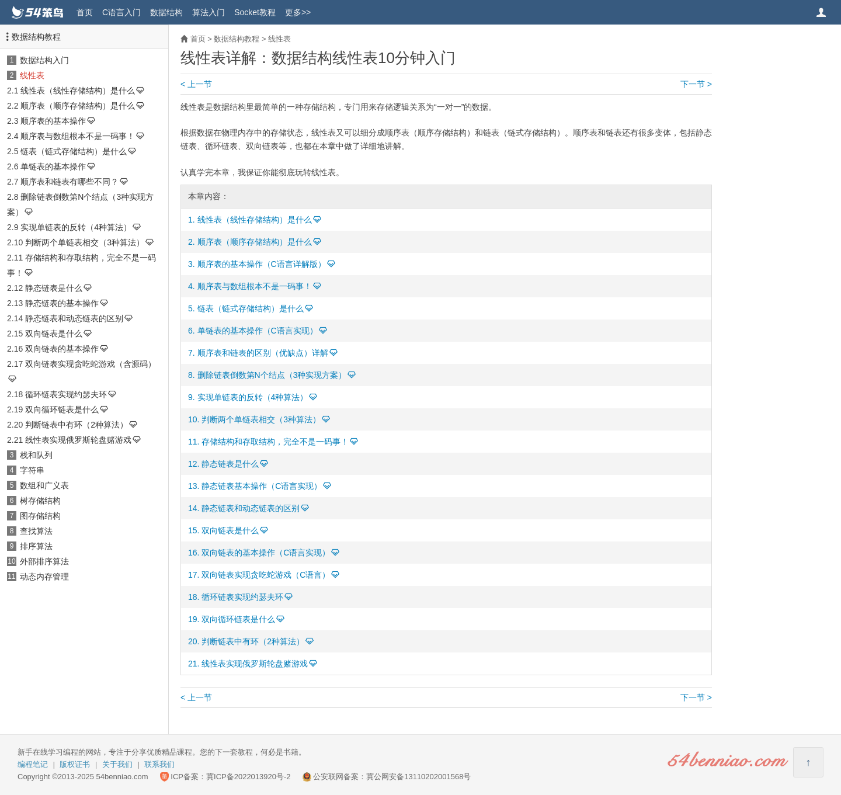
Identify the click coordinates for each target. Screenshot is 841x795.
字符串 (32, 470)
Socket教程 (255, 12)
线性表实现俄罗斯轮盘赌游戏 (78, 440)
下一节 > (696, 84)
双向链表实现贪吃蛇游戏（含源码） (90, 364)
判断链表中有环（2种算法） (76, 424)
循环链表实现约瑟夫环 (66, 394)
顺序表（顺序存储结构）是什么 (77, 105)
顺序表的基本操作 (53, 121)
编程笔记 (33, 764)
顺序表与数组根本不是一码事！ (77, 136)
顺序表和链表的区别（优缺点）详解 (262, 352)
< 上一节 (196, 84)
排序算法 (36, 546)
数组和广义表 (44, 485)
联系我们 (159, 764)
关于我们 (117, 764)
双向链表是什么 (53, 333)
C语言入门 (121, 12)
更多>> (298, 12)
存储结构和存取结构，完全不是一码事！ (275, 441)
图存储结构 (40, 515)
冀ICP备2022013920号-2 (248, 776)
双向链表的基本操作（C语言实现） (265, 552)
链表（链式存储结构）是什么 (73, 151)
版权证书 (75, 764)
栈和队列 (36, 455)
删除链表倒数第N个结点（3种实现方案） (272, 375)
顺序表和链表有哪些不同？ (69, 181)
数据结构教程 (36, 36)
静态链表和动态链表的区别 (74, 318)
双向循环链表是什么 (62, 409)
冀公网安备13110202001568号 (418, 776)
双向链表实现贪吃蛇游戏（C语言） (265, 574)
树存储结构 (40, 500)
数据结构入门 (44, 60)
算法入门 (208, 12)
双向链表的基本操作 (62, 348)
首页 (85, 12)
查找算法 (36, 531)
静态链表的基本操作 (62, 303)
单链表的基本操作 (53, 166)
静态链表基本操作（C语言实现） (261, 486)
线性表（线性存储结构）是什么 (77, 90)
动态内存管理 (44, 576)
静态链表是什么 (53, 288)
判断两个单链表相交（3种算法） (84, 242)
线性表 (32, 75)
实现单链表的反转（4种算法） (75, 227)
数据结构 (166, 12)
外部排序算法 (44, 561)
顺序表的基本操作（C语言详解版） (261, 264)
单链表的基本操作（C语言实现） (257, 330)
